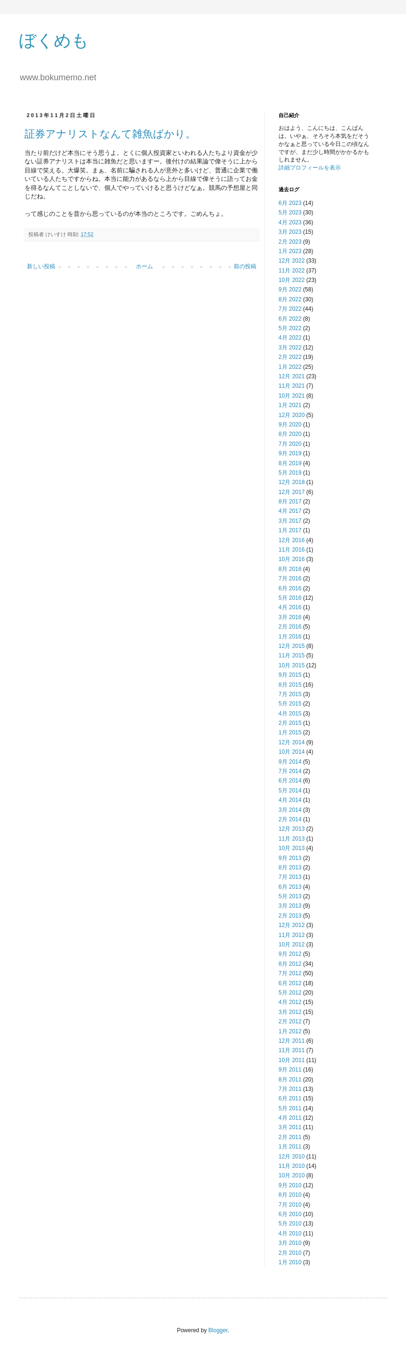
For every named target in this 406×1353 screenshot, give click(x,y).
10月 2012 (291, 944)
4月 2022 (290, 337)
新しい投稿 (41, 266)
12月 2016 (291, 540)
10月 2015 (291, 665)
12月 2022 (291, 260)
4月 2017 (290, 511)
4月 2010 (290, 1233)
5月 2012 (290, 992)
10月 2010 (291, 1175)
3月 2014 (290, 810)
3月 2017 (290, 521)
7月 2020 (290, 444)
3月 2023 (290, 232)
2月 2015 (290, 723)
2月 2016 (290, 626)
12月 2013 (291, 828)
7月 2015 (290, 694)
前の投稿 (245, 266)
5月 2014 (290, 790)
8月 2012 (290, 964)
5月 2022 (290, 328)
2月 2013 (290, 915)
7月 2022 (290, 309)
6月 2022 (290, 318)
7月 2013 (290, 877)
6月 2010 (290, 1214)
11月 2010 (291, 1166)
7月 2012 (290, 973)
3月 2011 (290, 1127)
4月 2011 (290, 1118)
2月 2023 (290, 241)
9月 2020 (290, 424)
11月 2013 (291, 838)
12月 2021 (291, 376)
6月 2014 (290, 780)
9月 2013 (290, 858)
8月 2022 (290, 299)
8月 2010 (290, 1194)
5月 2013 (290, 896)
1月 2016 (290, 636)
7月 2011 (290, 1089)
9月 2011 (290, 1069)
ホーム (144, 266)
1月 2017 (290, 530)
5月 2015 (290, 703)
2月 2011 (290, 1137)
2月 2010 (290, 1253)
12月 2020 (291, 415)
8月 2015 (290, 684)
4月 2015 (290, 713)
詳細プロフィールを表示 (310, 167)
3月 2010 (290, 1243)
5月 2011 (290, 1108)
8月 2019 (290, 463)
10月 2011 (291, 1060)
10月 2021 (291, 395)
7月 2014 (290, 771)
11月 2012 (291, 935)
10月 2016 (291, 559)
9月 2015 (290, 675)
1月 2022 (290, 367)
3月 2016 (290, 617)
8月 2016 (290, 569)
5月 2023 (290, 212)
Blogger (218, 1330)
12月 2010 (291, 1156)
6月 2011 (290, 1098)
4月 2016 (290, 607)
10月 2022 (291, 280)
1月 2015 (290, 732)
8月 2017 (290, 501)
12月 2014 (291, 742)
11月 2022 (291, 270)
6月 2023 (290, 203)
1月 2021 (290, 405)
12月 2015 (291, 646)
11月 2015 (291, 655)
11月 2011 (291, 1050)
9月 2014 (290, 761)
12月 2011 (291, 1041)
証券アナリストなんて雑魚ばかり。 (110, 134)
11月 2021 (291, 386)
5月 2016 (290, 598)
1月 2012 (290, 1031)
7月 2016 (290, 578)
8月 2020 (290, 434)
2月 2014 (290, 819)
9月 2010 (290, 1185)
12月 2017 (291, 492)
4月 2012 (290, 1002)
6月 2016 (290, 588)
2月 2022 (290, 357)
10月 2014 (291, 752)
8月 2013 (290, 867)
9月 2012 (290, 954)
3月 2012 (290, 1012)
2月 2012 (290, 1021)
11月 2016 (291, 549)
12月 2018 (291, 482)
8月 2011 (290, 1079)
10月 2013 (291, 848)
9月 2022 (290, 289)
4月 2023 (290, 222)
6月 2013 (290, 887)
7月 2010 (290, 1204)
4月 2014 (290, 800)
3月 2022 (290, 347)
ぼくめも (54, 40)
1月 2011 (290, 1146)
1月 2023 (290, 251)
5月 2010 (290, 1223)
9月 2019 (290, 453)
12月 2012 (291, 925)
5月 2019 (290, 472)
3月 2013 (290, 905)
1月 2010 (290, 1262)
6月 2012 (290, 983)
